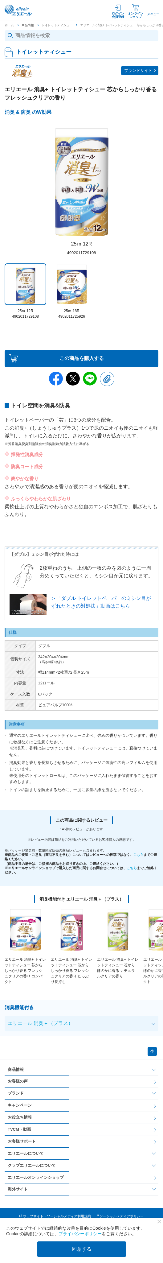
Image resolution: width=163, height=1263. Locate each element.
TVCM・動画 (19, 1129)
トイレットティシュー (57, 25)
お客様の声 (18, 1081)
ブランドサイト (138, 70)
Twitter (73, 379)
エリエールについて (26, 1153)
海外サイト (18, 1189)
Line (90, 379)
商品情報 (28, 25)
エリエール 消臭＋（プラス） (40, 1023)
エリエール (18, 10)
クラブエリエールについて (32, 1165)
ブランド (16, 1093)
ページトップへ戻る (152, 1051)
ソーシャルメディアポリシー (122, 1216)
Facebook (56, 379)
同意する (82, 1249)
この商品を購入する (81, 358)
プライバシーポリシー (80, 1233)
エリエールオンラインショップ (36, 1177)
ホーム (9, 25)
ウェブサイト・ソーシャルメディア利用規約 (57, 1216)
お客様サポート (22, 1141)
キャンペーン (20, 1105)
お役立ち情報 (20, 1117)
